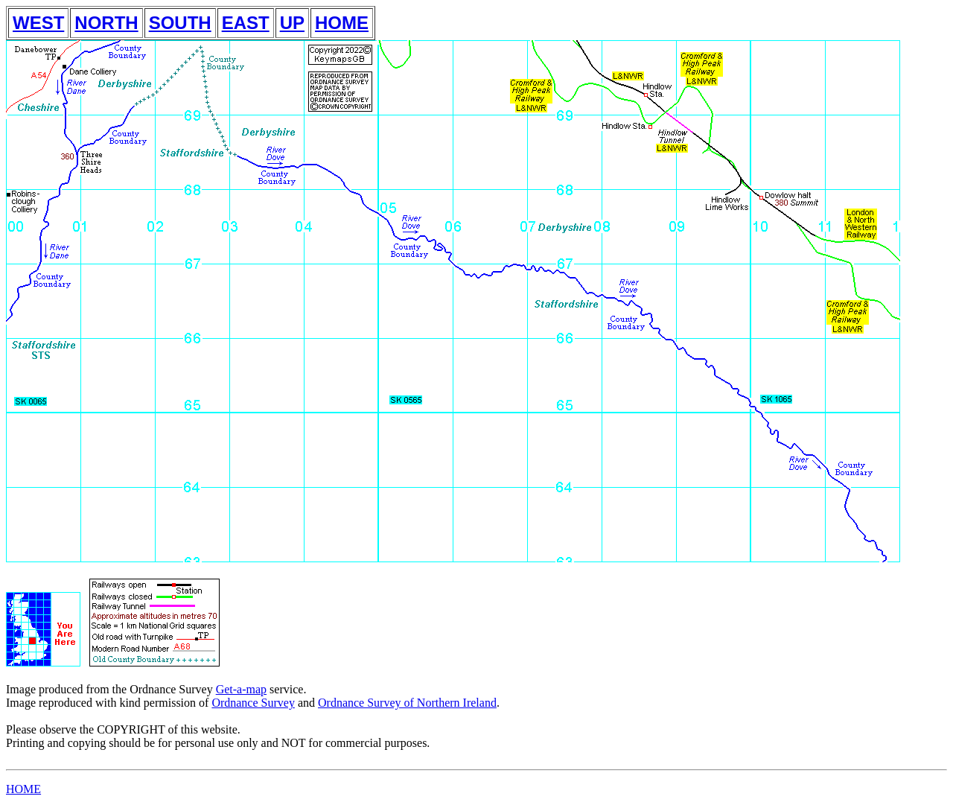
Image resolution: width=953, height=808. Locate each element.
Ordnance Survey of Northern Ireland (407, 702)
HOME (342, 23)
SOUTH (180, 23)
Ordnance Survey (253, 702)
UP (292, 23)
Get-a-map (241, 689)
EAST (246, 23)
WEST (38, 23)
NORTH (106, 23)
